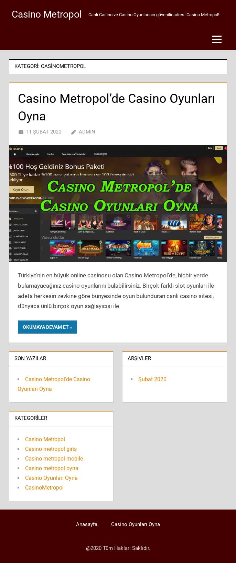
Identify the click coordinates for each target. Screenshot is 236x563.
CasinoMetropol (44, 487)
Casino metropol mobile (54, 458)
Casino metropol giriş (51, 449)
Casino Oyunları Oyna (51, 478)
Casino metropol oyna (51, 468)
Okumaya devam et (46, 327)
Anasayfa (86, 524)
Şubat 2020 (152, 379)
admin (87, 132)
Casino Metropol (47, 14)
